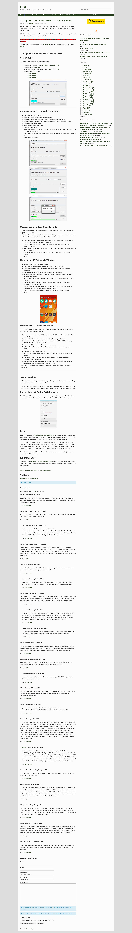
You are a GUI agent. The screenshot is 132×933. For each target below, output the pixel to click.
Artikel (22, 46)
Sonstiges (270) (88, 104)
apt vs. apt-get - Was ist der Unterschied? (93, 145)
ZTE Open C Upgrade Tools (50, 65)
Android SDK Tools (53, 69)
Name (22, 862)
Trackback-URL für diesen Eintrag (29, 478)
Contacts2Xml (46, 44)
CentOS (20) (87, 86)
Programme (35, 470)
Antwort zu (23, 877)
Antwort (29, 505)
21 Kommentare (47, 470)
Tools (62, 15)
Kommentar (24, 882)
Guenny (31, 23)
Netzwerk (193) (87, 79)
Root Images (36, 67)
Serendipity (29, 928)
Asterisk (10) (87, 84)
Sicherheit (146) (88, 98)
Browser (22, 470)
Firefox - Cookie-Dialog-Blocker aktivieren (93, 56)
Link (25, 505)
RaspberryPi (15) (88, 96)
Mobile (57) (86, 77)
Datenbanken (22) (89, 88)
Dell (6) (85, 67)
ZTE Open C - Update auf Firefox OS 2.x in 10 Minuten (46, 21)
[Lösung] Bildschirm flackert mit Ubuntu (93, 44)
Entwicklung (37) (88, 69)
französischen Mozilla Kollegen (44, 435)
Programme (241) (88, 102)
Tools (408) (86, 110)
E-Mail (22, 867)
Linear (34, 491)
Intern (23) (86, 75)
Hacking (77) (87, 73)
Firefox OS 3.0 (31, 77)
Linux (28, 15)
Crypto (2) (86, 65)
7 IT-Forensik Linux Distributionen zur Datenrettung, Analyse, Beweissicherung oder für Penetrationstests (95, 133)
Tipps (40, 470)
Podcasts (89, 15)
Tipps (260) (86, 108)
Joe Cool (24, 747)
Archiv (97, 15)
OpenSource (28, 470)
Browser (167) (87, 71)
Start (21, 15)
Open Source (36, 15)
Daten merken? (26, 917)
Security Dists (78, 15)
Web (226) (86, 112)
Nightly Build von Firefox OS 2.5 (41, 461)
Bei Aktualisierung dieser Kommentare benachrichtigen (38, 920)
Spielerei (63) (87, 106)
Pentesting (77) (88, 92)
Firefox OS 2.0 (31, 73)
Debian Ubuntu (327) (89, 90)
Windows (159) (87, 114)
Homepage (23, 872)
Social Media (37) (88, 100)
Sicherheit (47, 15)
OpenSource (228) (88, 82)
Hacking (55, 15)
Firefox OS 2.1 (31, 75)
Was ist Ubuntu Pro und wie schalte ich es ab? (95, 52)
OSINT (69, 15)
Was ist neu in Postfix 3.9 (88, 48)
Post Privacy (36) (88, 94)
